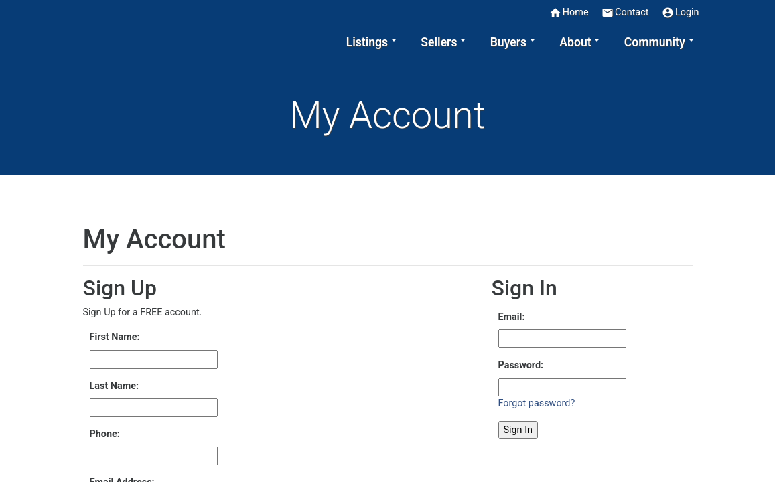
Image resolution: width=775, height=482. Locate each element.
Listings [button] (367, 42)
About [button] (575, 42)
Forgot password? (536, 403)
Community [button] (654, 42)
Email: (511, 317)
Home (569, 13)
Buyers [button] (508, 42)
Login (680, 13)
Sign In (518, 430)
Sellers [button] (439, 42)
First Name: (115, 337)
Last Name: (114, 386)
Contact (625, 13)
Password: (521, 365)
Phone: (105, 434)
